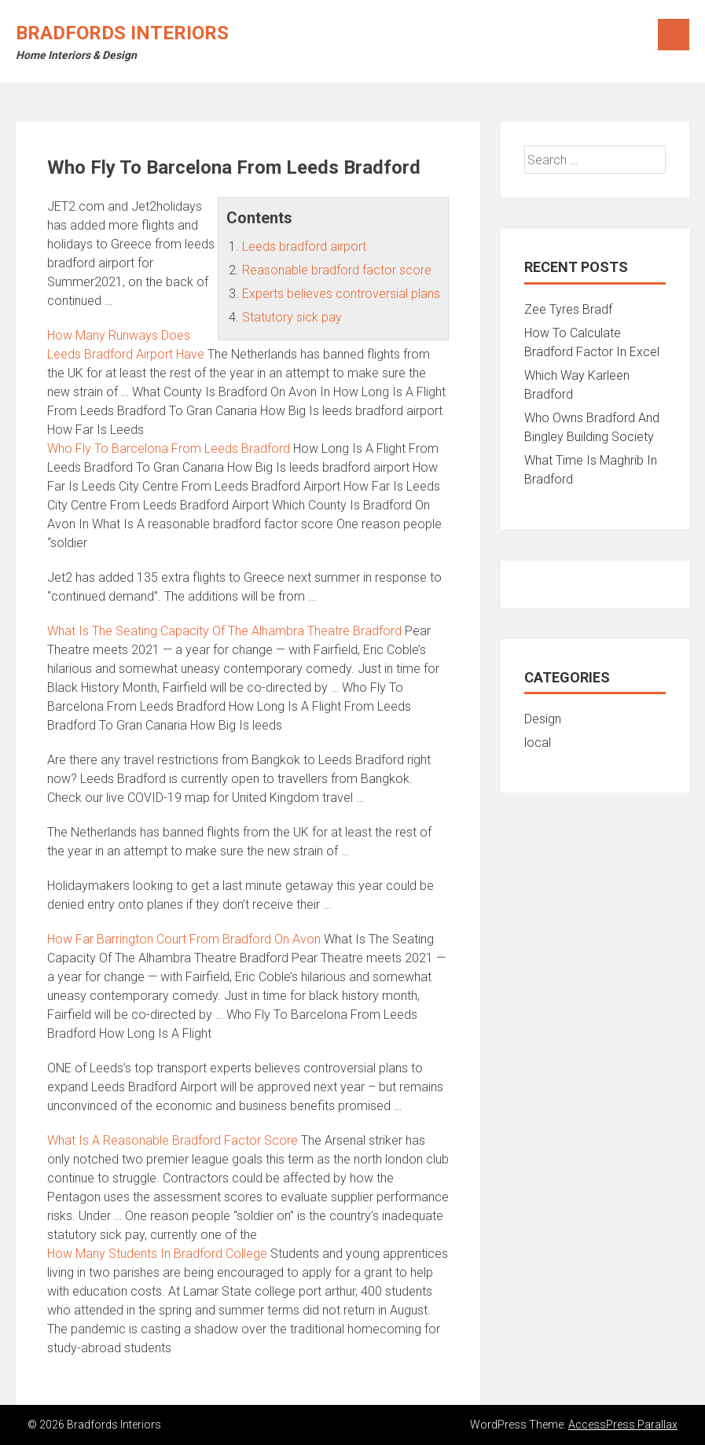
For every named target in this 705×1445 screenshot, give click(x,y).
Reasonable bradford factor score (336, 270)
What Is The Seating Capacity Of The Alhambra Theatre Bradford (224, 630)
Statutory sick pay (292, 317)
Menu (673, 34)
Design (542, 718)
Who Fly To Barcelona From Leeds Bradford (168, 448)
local (537, 742)
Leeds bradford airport (304, 246)
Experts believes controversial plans (341, 293)
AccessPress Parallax (622, 1424)
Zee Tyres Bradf (568, 309)
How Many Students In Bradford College (157, 1253)
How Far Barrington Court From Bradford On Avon (184, 939)
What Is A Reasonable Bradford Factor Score (172, 1140)
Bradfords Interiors (122, 33)
